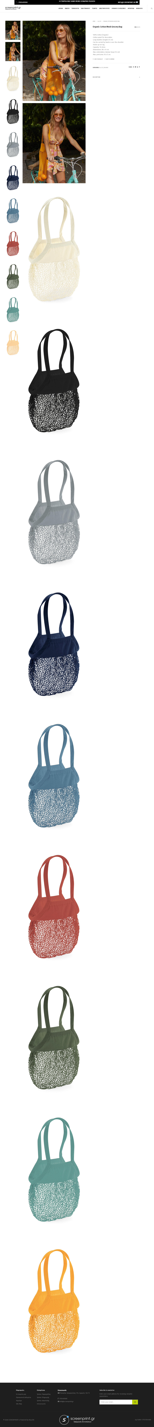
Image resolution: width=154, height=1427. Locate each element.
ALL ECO (99, 21)
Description (116, 77)
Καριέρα (19, 1399)
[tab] (116, 77)
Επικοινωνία (41, 1402)
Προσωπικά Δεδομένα (23, 1397)
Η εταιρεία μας (21, 1394)
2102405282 (63, 1398)
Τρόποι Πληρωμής (43, 1397)
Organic (106, 67)
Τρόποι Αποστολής (43, 1399)
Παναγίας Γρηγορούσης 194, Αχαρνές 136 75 (75, 1393)
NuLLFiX (31, 1419)
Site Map (19, 1402)
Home (94, 21)
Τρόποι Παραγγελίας (44, 1394)
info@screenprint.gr (67, 1400)
